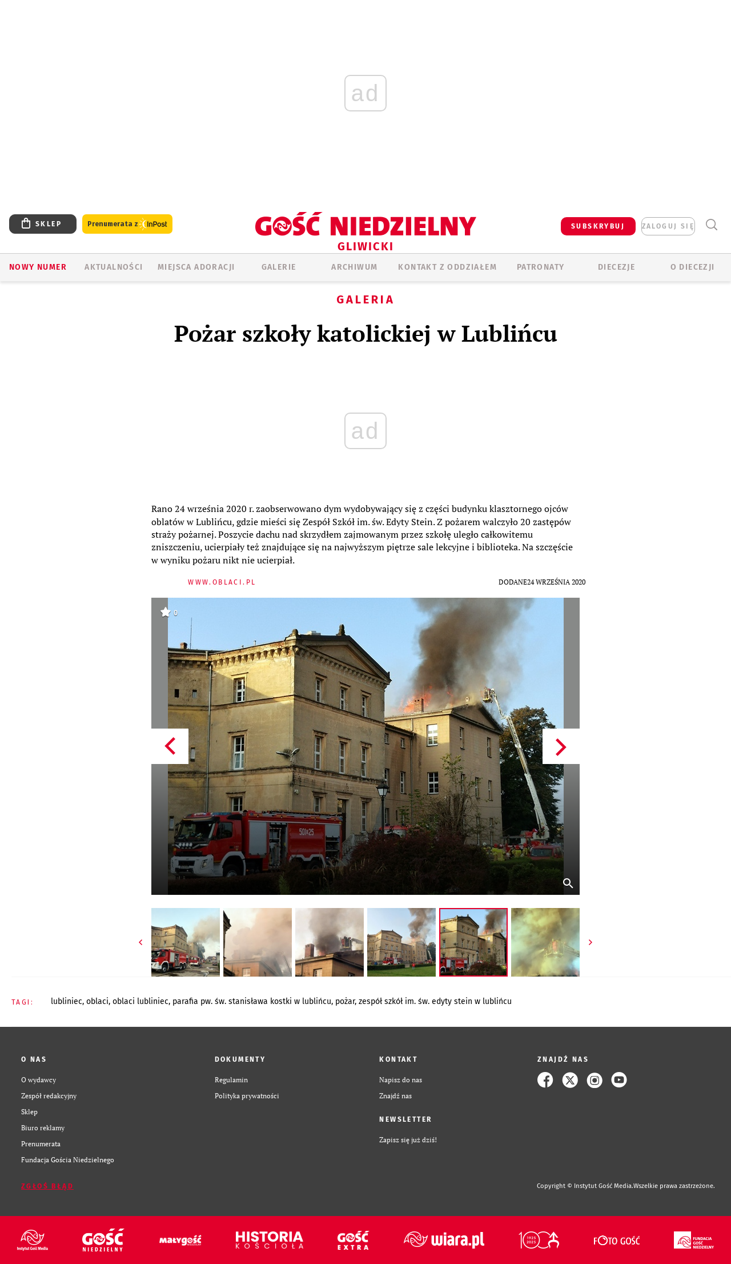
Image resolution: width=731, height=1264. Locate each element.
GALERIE (279, 267)
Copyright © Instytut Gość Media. (585, 1186)
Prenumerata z (127, 224)
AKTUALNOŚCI (114, 267)
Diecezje (616, 267)
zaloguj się (668, 226)
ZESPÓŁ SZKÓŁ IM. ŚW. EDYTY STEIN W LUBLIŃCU (435, 1001)
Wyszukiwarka (711, 224)
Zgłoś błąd (47, 1186)
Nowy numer (38, 267)
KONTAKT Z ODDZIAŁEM (447, 267)
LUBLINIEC (66, 1001)
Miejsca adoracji (196, 267)
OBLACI (97, 1001)
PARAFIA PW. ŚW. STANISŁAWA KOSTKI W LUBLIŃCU (251, 1001)
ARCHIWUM (354, 267)
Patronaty (541, 267)
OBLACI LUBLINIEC (140, 1001)
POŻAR (345, 1001)
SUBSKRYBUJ (598, 226)
